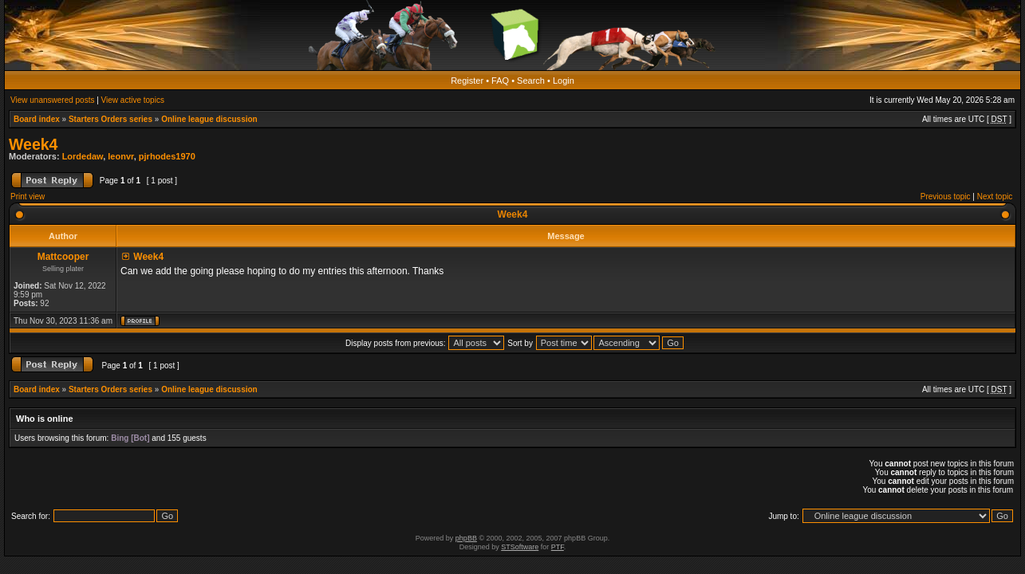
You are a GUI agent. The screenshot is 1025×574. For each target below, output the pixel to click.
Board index (37, 119)
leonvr (120, 156)
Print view (27, 196)
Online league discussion (209, 119)
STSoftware (519, 547)
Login (563, 80)
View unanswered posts (52, 100)
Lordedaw (83, 156)
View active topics (132, 100)
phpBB (466, 538)
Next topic (994, 196)
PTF (557, 547)
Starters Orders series (110, 119)
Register (467, 80)
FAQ (500, 80)
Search (531, 80)
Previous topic (946, 196)
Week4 (33, 144)
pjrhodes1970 (167, 156)
